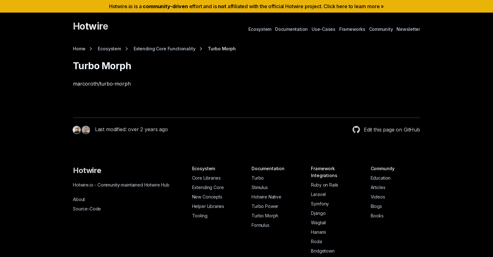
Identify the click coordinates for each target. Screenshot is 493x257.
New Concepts (207, 196)
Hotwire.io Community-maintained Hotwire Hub (121, 184)
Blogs (376, 206)
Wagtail (318, 222)
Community (381, 29)
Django (318, 213)
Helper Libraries (208, 206)
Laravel (318, 194)
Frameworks (352, 29)
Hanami (318, 232)
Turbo (258, 178)
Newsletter (408, 29)
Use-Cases (323, 29)
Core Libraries (206, 178)
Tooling (200, 215)
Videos (378, 196)
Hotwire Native (266, 196)
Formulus (260, 225)
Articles (378, 187)
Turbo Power (265, 206)
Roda (316, 241)
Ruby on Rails (324, 184)
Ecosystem (259, 29)
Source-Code (87, 208)
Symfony (320, 203)
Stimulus (260, 187)
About (79, 199)
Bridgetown (322, 251)
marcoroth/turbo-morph (102, 84)
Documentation (291, 29)
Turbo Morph (265, 215)
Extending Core (208, 187)
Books (377, 215)
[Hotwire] (90, 29)
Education (381, 178)
